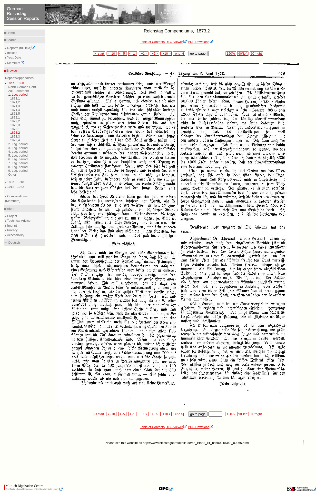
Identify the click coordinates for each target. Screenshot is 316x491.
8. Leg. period (18, 167)
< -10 (112, 53)
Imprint (11, 225)
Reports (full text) (21, 48)
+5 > (154, 53)
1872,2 (15, 121)
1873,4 (15, 140)
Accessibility (15, 235)
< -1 (132, 53)
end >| (179, 53)
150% (231, 53)
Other (12, 174)
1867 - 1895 (15, 83)
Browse (11, 70)
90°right (256, 53)
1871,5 (15, 113)
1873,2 (15, 132)
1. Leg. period (18, 94)
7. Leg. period (18, 163)
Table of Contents (152, 42)
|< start (99, 53)
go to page (198, 53)
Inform (10, 208)
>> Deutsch (12, 242)
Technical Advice (18, 220)
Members (15, 63)
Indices (11, 53)
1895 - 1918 (15, 182)
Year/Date (13, 57)
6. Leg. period (18, 159)
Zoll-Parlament (18, 91)
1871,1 (15, 98)
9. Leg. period (18, 170)
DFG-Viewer (176, 42)
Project (11, 216)
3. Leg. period (18, 148)
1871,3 (15, 106)
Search (11, 40)
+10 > (166, 53)
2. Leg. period (18, 144)
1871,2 (15, 102)
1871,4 (15, 110)
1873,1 (15, 129)
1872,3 (15, 125)
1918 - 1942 (15, 187)
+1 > (143, 53)
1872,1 (15, 117)
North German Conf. (22, 87)
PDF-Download (201, 42)
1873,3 (15, 136)
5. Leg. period (18, 155)
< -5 (122, 53)
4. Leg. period (18, 151)
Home (10, 33)
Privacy (12, 230)
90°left (242, 53)
